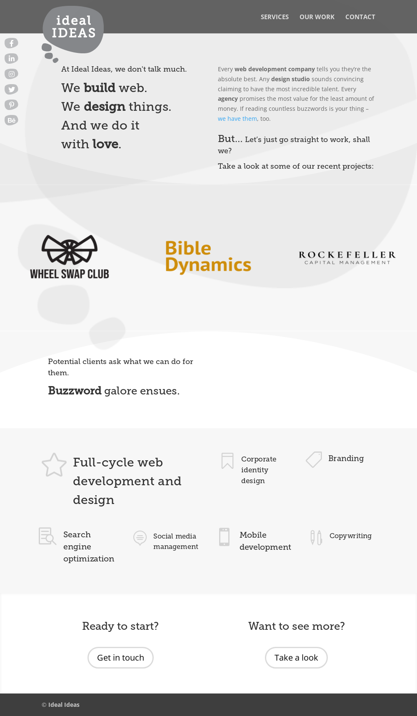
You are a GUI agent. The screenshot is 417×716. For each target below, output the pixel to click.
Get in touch (120, 657)
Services (275, 17)
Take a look (296, 657)
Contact (360, 17)
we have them (237, 118)
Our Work (317, 17)
